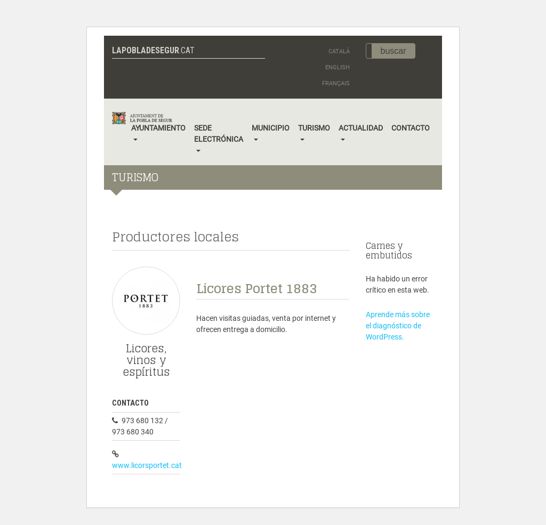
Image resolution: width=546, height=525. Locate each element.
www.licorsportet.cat (147, 465)
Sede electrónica (218, 133)
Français (336, 83)
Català (339, 51)
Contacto (410, 128)
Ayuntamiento (158, 128)
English (337, 67)
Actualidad (361, 128)
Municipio (271, 128)
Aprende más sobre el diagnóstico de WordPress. (398, 325)
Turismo (314, 128)
